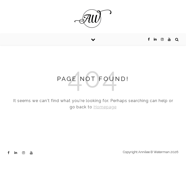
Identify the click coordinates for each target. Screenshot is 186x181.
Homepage (105, 107)
